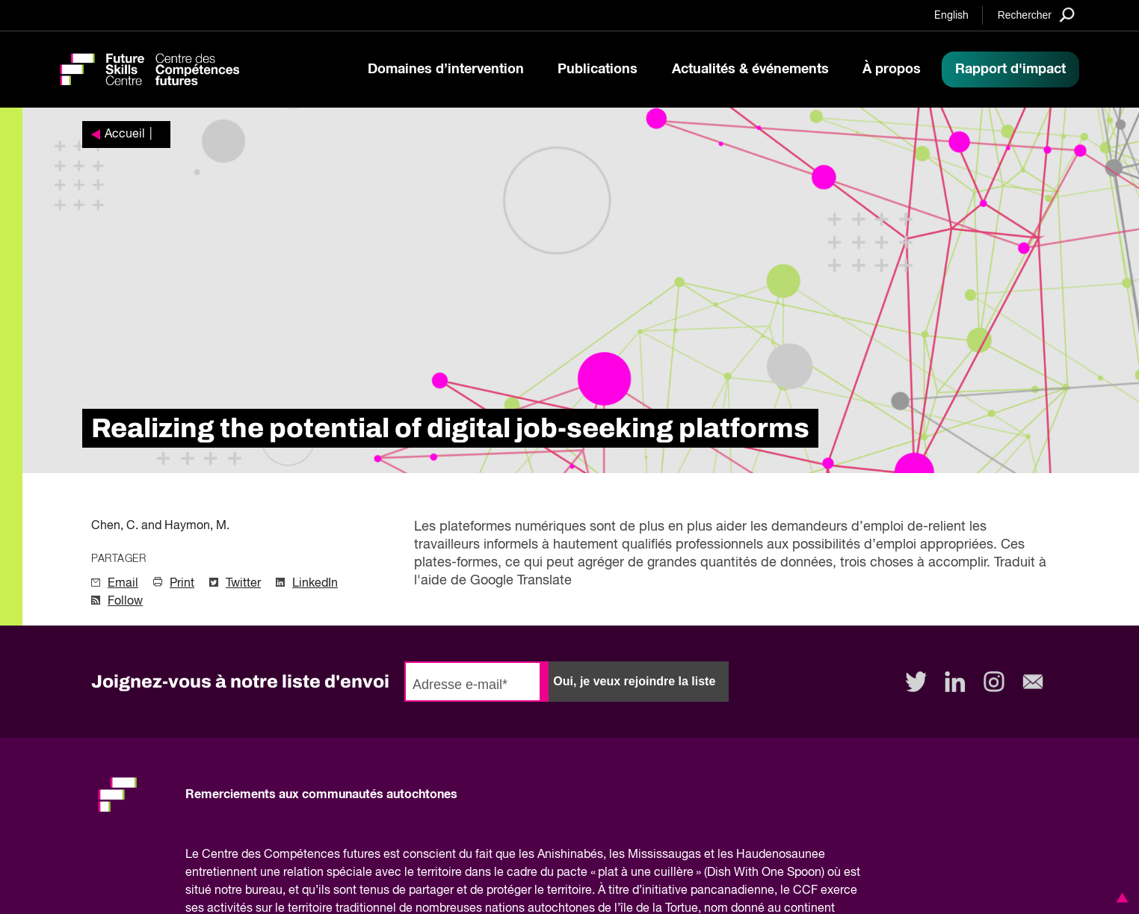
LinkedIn (315, 584)
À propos (891, 69)
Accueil (125, 135)
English (951, 15)
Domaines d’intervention (446, 69)
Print (182, 584)
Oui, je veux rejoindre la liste (634, 681)
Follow (125, 602)
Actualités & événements (750, 69)
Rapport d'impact (1010, 69)
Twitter (243, 584)
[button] (1120, 898)
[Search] (1036, 14)
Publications (598, 69)
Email (123, 584)
